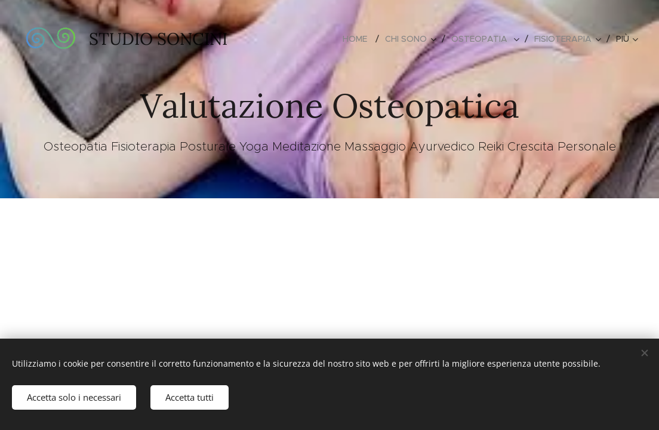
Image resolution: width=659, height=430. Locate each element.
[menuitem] (359, 39)
